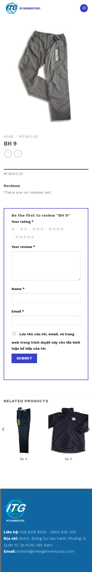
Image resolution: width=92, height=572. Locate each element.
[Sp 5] (68, 430)
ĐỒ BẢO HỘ (28, 136)
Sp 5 (68, 459)
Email (18, 311)
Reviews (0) (13, 174)
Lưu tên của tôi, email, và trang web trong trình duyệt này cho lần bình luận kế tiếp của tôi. (46, 341)
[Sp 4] (24, 430)
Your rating (23, 222)
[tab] (46, 174)
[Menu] (84, 8)
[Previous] (3, 439)
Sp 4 (23, 459)
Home (9, 136)
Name (18, 289)
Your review (23, 247)
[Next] (88, 439)
